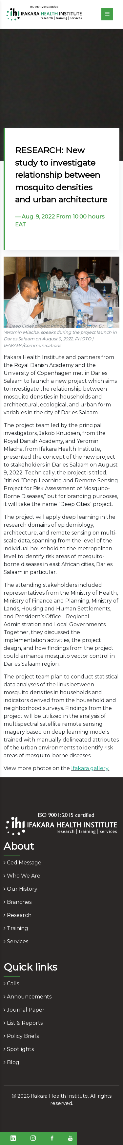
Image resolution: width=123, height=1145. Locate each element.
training (16, 928)
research (17, 915)
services (16, 941)
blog (11, 1062)
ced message (22, 862)
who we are (22, 876)
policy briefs (21, 1036)
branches (17, 902)
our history (20, 889)
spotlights (19, 1049)
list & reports (23, 1023)
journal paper (24, 1010)
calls (11, 983)
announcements (27, 997)
